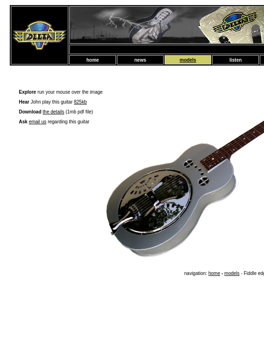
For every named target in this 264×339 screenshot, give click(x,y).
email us (37, 121)
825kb (80, 102)
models (231, 273)
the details (54, 111)
